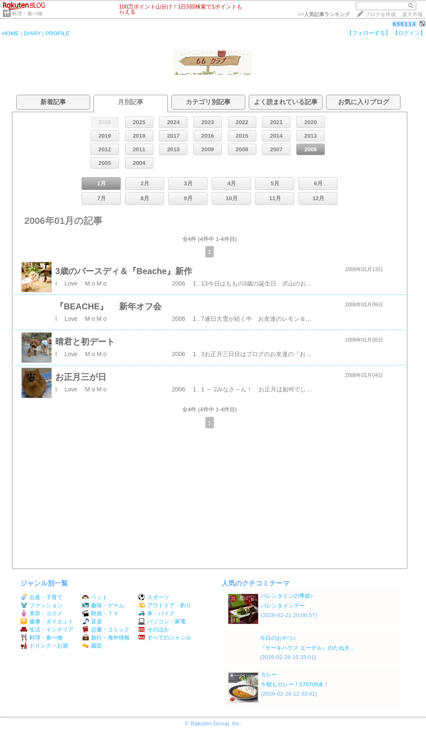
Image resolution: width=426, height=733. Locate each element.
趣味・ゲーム (103, 605)
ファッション (41, 605)
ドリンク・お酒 (44, 645)
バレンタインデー (283, 606)
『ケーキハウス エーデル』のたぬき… (307, 648)
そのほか (153, 629)
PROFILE (57, 33)
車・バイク (156, 613)
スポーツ (153, 597)
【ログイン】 (409, 33)
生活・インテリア (47, 629)
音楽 (92, 621)
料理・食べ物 (27, 14)
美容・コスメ (41, 613)
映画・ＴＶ (100, 613)
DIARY (32, 33)
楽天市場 (412, 14)
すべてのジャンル (164, 637)
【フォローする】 (368, 33)
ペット (95, 597)
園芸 (92, 645)
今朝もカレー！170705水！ (295, 684)
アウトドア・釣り (164, 605)
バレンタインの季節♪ (287, 596)
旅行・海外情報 (106, 637)
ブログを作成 (380, 14)
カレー (269, 674)
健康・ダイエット (47, 621)
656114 (404, 24)
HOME (10, 33)
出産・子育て (41, 597)
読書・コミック (106, 629)
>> (324, 14)
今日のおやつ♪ (278, 638)
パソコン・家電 (162, 621)
